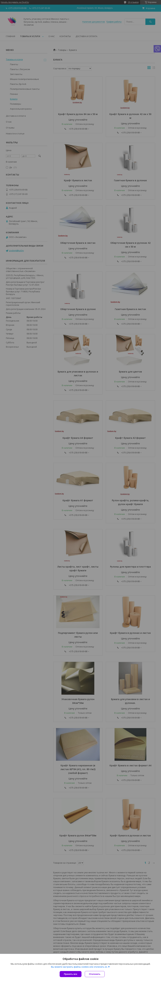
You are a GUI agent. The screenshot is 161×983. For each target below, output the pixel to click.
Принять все (70, 974)
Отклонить (94, 974)
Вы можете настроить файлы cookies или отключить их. (79, 967)
